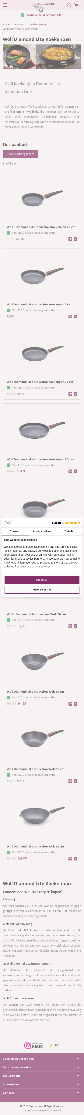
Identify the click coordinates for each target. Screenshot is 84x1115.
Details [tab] (69, 531)
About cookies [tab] (42, 531)
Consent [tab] (15, 531)
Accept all (42, 580)
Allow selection (42, 589)
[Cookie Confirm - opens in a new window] (66, 523)
